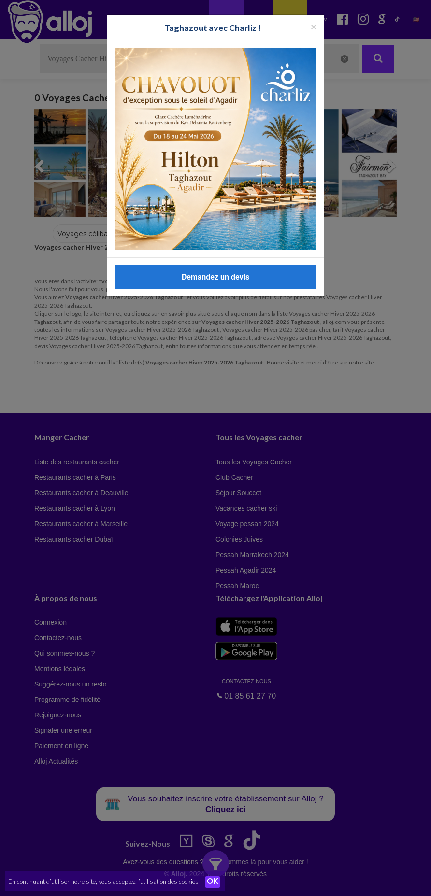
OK (212, 882)
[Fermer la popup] (313, 26)
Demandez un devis (215, 276)
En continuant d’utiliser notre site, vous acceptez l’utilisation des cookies (103, 881)
